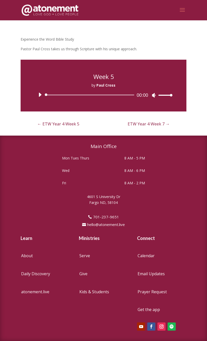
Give (83, 274)
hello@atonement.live (106, 224)
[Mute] (154, 95)
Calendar (146, 255)
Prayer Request (152, 292)
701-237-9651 (106, 216)
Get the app (149, 309)
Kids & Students (94, 292)
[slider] (90, 94)
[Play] (40, 95)
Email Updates (151, 274)
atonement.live (35, 292)
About (27, 255)
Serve (84, 255)
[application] (103, 95)
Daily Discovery (35, 274)
